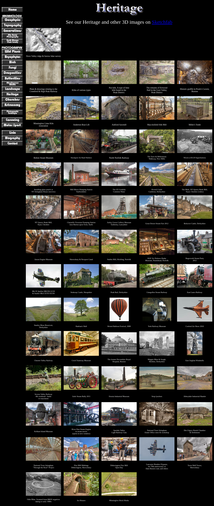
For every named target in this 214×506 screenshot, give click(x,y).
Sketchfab (162, 22)
